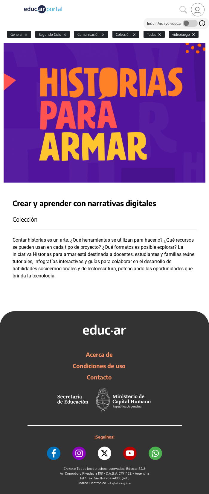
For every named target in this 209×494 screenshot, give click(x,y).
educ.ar (71, 468)
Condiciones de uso (99, 365)
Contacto (99, 377)
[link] (198, 9)
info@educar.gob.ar (119, 483)
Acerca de (99, 354)
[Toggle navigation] (5, 3)
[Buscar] (183, 10)
